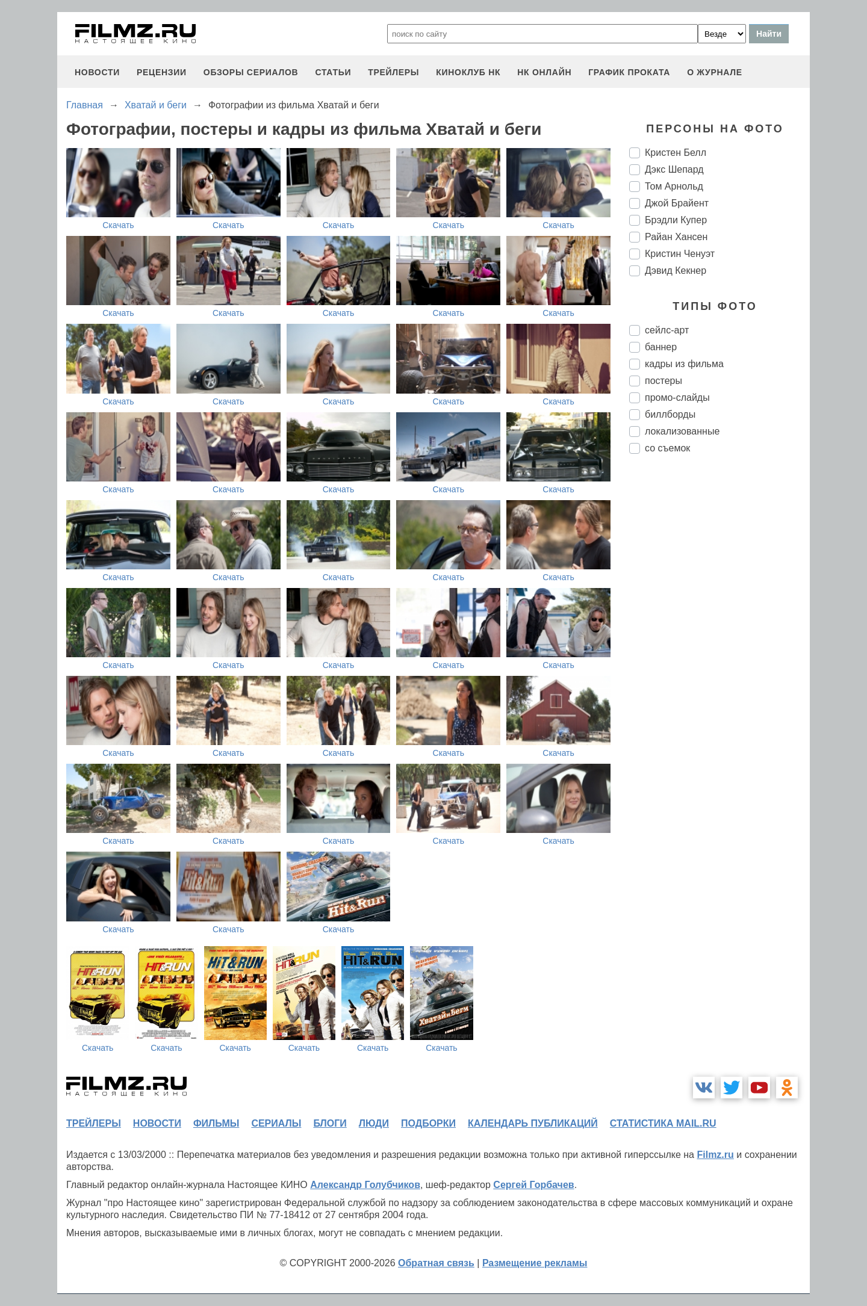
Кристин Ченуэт (680, 254)
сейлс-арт (667, 330)
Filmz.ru (715, 1155)
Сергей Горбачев (533, 1185)
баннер (661, 347)
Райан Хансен (676, 237)
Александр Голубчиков (365, 1185)
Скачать (118, 225)
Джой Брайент (677, 203)
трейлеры (393, 72)
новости (97, 72)
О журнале (714, 72)
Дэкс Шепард (674, 169)
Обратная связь (436, 1263)
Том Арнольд (674, 186)
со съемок (667, 448)
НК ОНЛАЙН (544, 72)
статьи (333, 72)
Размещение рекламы (535, 1263)
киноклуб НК (468, 72)
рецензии (162, 72)
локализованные (682, 431)
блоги (329, 1123)
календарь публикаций (533, 1123)
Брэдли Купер (676, 220)
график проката (629, 72)
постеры (663, 381)
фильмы (216, 1123)
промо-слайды (677, 397)
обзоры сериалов (251, 72)
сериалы (276, 1123)
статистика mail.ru (663, 1123)
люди (374, 1123)
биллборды (670, 414)
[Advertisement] (719, 664)
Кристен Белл (675, 152)
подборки (428, 1123)
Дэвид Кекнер (675, 270)
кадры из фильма (684, 364)
